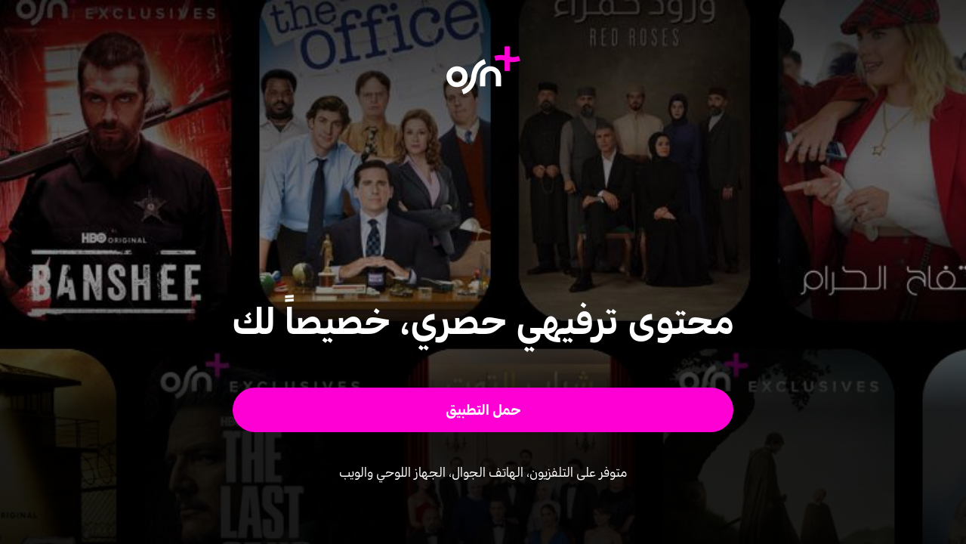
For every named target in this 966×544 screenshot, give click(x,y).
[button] (483, 410)
